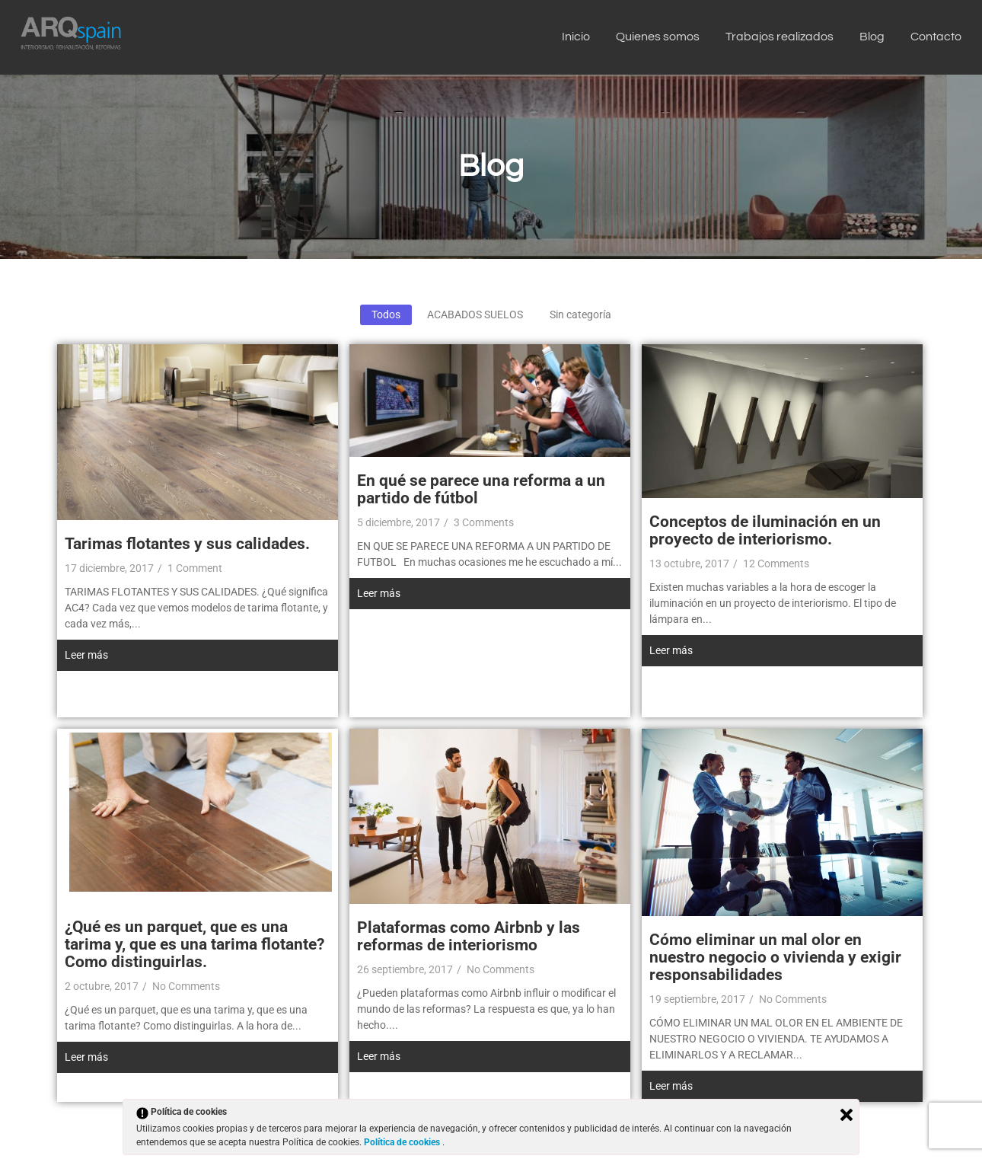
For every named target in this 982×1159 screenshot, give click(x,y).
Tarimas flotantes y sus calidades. (187, 544)
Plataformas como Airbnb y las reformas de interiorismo (468, 936)
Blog (872, 36)
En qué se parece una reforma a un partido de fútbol (481, 489)
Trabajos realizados (779, 36)
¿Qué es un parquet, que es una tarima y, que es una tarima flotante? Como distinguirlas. (194, 944)
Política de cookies (403, 1142)
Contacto (935, 36)
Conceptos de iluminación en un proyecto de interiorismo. (765, 530)
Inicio (576, 36)
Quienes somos (658, 36)
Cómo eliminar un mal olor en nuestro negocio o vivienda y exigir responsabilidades (775, 957)
